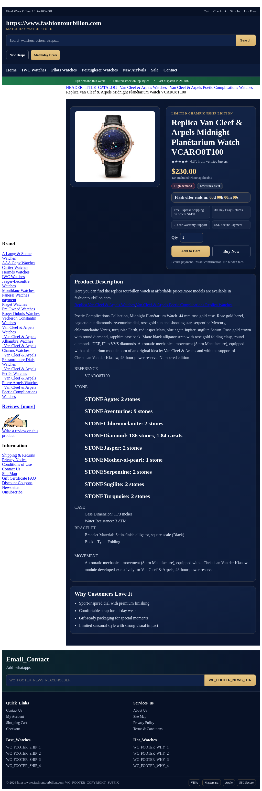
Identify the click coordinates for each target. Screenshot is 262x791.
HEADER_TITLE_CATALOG (91, 87)
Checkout (219, 11)
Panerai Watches (15, 295)
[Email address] (105, 680)
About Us (140, 710)
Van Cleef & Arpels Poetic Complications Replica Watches (184, 305)
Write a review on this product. (20, 431)
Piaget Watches (14, 304)
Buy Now (231, 251)
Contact (170, 70)
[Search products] (121, 40)
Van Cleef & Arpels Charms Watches (19, 348)
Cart (206, 11)
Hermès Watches (15, 272)
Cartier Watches (15, 267)
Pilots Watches (64, 70)
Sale (154, 70)
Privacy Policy (143, 723)
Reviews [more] (18, 406)
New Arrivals (134, 70)
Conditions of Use (17, 464)
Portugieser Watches (100, 70)
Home (11, 70)
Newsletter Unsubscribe (12, 489)
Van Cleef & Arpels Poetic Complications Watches (211, 87)
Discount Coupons (17, 483)
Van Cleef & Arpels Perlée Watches (19, 371)
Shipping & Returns (18, 455)
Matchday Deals (45, 55)
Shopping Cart (16, 723)
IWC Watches (34, 70)
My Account (15, 717)
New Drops (17, 55)
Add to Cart (190, 251)
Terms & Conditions (147, 729)
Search (246, 40)
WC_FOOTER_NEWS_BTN (230, 680)
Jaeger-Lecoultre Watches (15, 283)
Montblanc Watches (18, 290)
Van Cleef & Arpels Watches (143, 87)
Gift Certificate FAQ (19, 478)
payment (9, 300)
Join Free (250, 11)
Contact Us (11, 469)
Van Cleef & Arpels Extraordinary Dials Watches (19, 359)
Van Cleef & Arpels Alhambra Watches (19, 338)
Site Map (9, 473)
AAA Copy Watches (18, 263)
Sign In (235, 11)
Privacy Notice (14, 460)
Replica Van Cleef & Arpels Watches (104, 305)
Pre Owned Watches (18, 309)
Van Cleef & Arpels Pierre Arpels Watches (20, 380)
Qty (174, 237)
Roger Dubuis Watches (21, 313)
